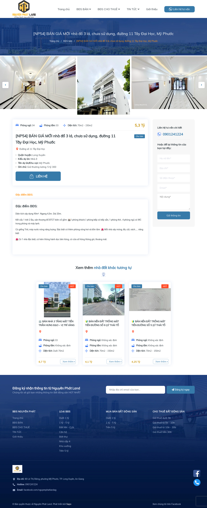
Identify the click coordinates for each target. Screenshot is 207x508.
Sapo (68, 504)
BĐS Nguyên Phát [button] (24, 411)
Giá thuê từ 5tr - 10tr (164, 422)
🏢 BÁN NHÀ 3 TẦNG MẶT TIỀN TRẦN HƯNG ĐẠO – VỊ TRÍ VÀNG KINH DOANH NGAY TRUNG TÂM (57, 325)
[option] (103, 103)
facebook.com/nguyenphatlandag (36, 490)
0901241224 (173, 134)
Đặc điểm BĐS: (24, 194)
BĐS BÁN (17, 422)
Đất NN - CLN (66, 427)
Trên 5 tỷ (64, 450)
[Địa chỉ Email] (135, 390)
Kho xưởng (65, 446)
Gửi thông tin (174, 215)
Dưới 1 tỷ (64, 417)
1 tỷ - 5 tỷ (64, 422)
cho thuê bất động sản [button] (169, 411)
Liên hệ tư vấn (181, 9)
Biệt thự (63, 436)
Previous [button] (5, 85)
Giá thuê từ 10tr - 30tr (164, 427)
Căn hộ (63, 432)
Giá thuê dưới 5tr (162, 417)
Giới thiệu (17, 436)
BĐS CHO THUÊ (21, 427)
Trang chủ (17, 417)
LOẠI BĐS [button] (64, 411)
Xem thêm (103, 267)
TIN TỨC (16, 432)
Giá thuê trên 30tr (162, 432)
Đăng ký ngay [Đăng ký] (181, 389)
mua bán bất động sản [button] (121, 411)
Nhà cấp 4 (64, 441)
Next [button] (201, 85)
